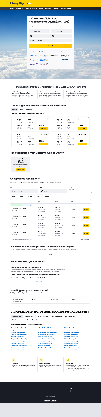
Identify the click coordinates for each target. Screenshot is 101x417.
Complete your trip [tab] (29, 316)
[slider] (91, 192)
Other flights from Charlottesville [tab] (20, 319)
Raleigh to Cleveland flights (45, 336)
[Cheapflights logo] (19, 3)
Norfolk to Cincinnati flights (45, 341)
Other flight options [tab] (70, 316)
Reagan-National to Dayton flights (20, 338)
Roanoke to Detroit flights (70, 345)
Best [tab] (21, 109)
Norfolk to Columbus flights (71, 350)
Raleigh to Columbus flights (18, 341)
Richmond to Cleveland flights (71, 341)
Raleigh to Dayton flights (44, 345)
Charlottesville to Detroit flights (46, 347)
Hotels (41, 8)
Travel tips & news (66, 8)
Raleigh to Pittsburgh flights (71, 338)
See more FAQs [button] (38, 281)
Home (12, 8)
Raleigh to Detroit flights (70, 327)
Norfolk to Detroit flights (17, 336)
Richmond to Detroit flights (71, 334)
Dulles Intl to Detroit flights (44, 327)
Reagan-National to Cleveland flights (47, 332)
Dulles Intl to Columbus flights (71, 330)
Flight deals (48, 8)
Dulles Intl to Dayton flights (71, 336)
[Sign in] (73, 9)
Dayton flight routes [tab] (43, 316)
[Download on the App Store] (53, 400)
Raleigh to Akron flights (44, 350)
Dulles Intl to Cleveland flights (71, 332)
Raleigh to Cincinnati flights (18, 332)
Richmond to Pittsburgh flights (19, 350)
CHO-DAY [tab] (50, 254)
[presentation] (70, 22)
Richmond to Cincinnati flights (18, 347)
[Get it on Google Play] (47, 400)
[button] (38, 36)
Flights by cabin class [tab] (56, 316)
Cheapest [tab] (14, 109)
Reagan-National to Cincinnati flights (20, 330)
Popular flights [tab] (36, 319)
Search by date (20, 8)
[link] (20, 169)
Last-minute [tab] (29, 109)
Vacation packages (31, 8)
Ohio (16, 81)
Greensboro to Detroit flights (71, 343)
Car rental (56, 8)
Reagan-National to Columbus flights (47, 334)
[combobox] (33, 26)
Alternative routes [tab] (16, 316)
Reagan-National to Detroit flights (19, 327)
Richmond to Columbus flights (71, 347)
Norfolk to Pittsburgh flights (18, 343)
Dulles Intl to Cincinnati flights (45, 330)
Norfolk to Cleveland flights (45, 343)
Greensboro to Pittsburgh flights (19, 345)
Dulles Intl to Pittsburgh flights (19, 334)
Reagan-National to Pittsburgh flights (47, 338)
